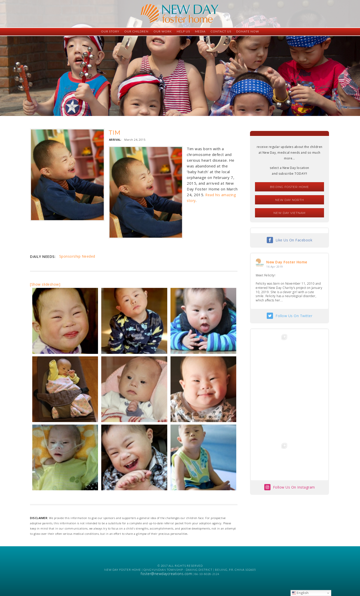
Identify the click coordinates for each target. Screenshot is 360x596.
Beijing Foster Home (289, 187)
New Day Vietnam (290, 213)
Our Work (163, 31)
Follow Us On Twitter (294, 315)
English (300, 593)
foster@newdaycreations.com (166, 573)
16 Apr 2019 (274, 266)
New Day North (289, 200)
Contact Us (220, 31)
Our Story (110, 31)
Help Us (183, 31)
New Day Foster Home (286, 262)
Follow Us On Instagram (294, 414)
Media (200, 31)
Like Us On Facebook (294, 240)
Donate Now (247, 31)
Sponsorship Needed (77, 256)
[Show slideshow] (45, 284)
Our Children (136, 31)
